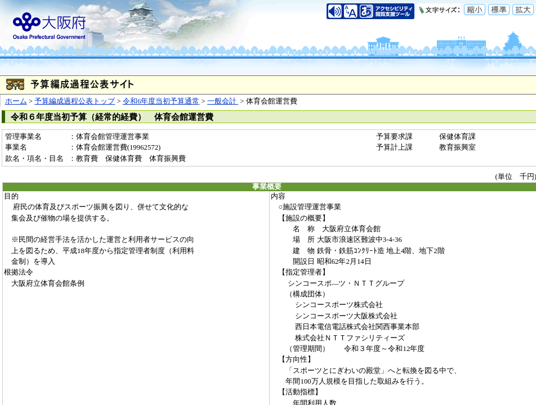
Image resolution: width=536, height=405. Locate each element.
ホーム (16, 101)
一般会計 (222, 101)
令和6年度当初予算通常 (161, 101)
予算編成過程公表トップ (74, 101)
